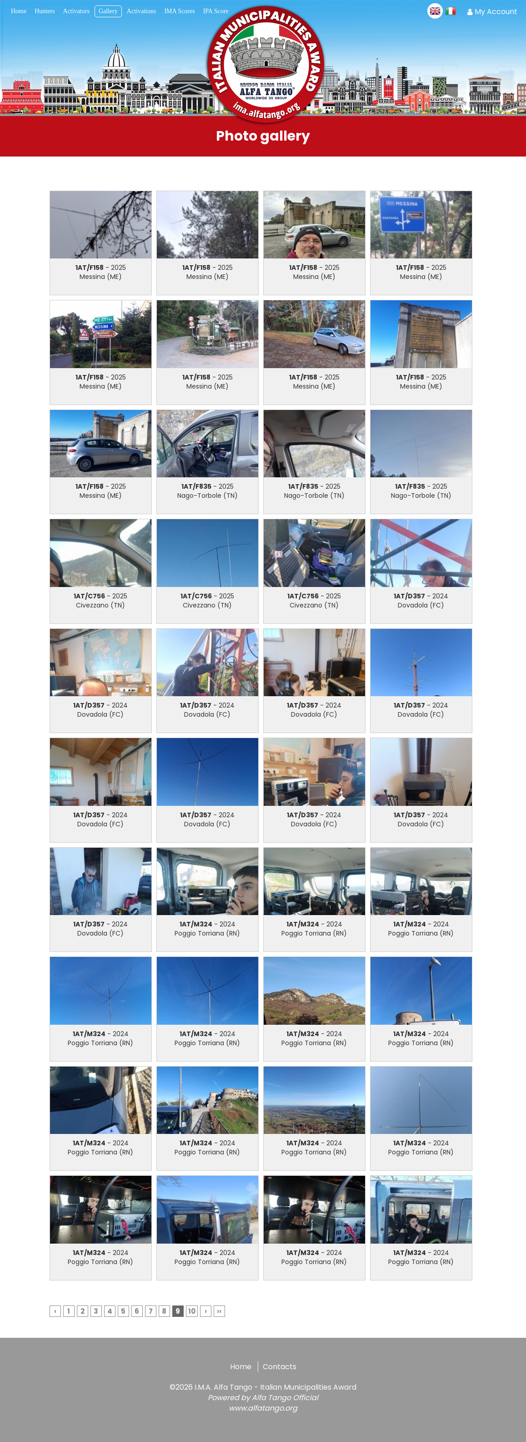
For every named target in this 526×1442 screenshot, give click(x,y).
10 (191, 1311)
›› (219, 1311)
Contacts (279, 1366)
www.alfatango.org (263, 1408)
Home (240, 1366)
